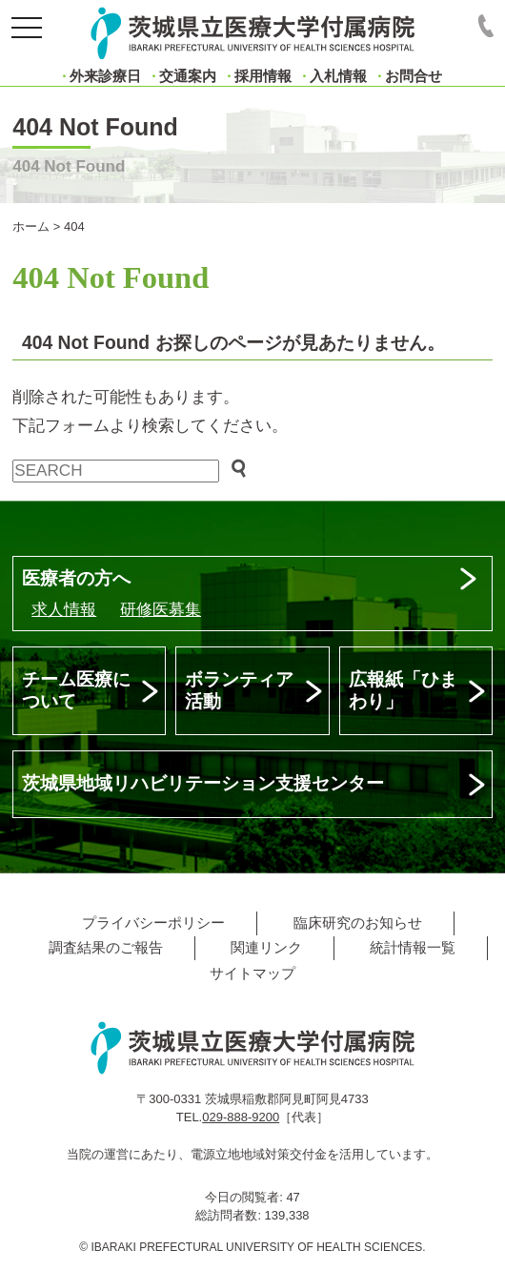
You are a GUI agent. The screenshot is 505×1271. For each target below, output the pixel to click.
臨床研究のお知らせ (357, 922)
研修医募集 (160, 610)
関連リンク (266, 947)
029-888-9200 (240, 1117)
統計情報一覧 (412, 947)
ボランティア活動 (239, 690)
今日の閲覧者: (245, 1197)
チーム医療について (76, 690)
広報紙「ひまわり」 (403, 690)
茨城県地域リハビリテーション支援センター (203, 783)
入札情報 (338, 76)
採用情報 (263, 76)
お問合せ (413, 76)
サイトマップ (252, 973)
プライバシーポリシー (153, 922)
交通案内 (187, 76)
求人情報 (63, 610)
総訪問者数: (229, 1215)
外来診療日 (105, 76)
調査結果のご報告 (106, 947)
